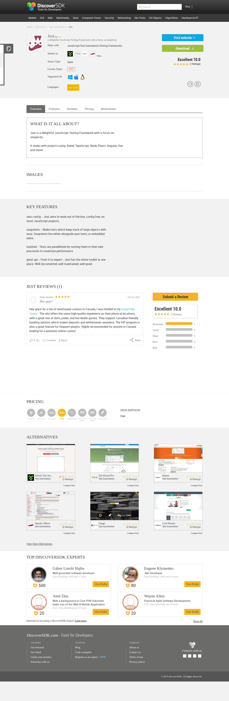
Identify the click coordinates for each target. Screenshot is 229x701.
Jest (60, 36)
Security (109, 17)
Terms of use (136, 676)
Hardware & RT (190, 17)
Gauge (102, 543)
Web (50, 17)
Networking (124, 17)
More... (100, 56)
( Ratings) (187, 63)
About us (134, 666)
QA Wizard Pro (106, 495)
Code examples (83, 671)
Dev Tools (140, 17)
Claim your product (41, 676)
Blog (187, 6)
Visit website (183, 37)
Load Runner (168, 543)
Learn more (81, 640)
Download (183, 48)
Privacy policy (137, 681)
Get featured (37, 666)
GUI (42, 17)
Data (75, 17)
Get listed (36, 671)
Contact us (135, 671)
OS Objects (155, 17)
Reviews (72, 109)
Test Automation (57, 26)
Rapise (165, 495)
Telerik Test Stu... (44, 495)
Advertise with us (40, 681)
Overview (36, 109)
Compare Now (69, 505)
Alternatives (108, 109)
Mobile (32, 17)
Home (29, 26)
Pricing (89, 109)
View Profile (100, 603)
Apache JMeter (42, 543)
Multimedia (62, 17)
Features (54, 109)
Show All (198, 641)
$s (48, 7)
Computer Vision (91, 17)
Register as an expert (90, 676)
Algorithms (171, 17)
